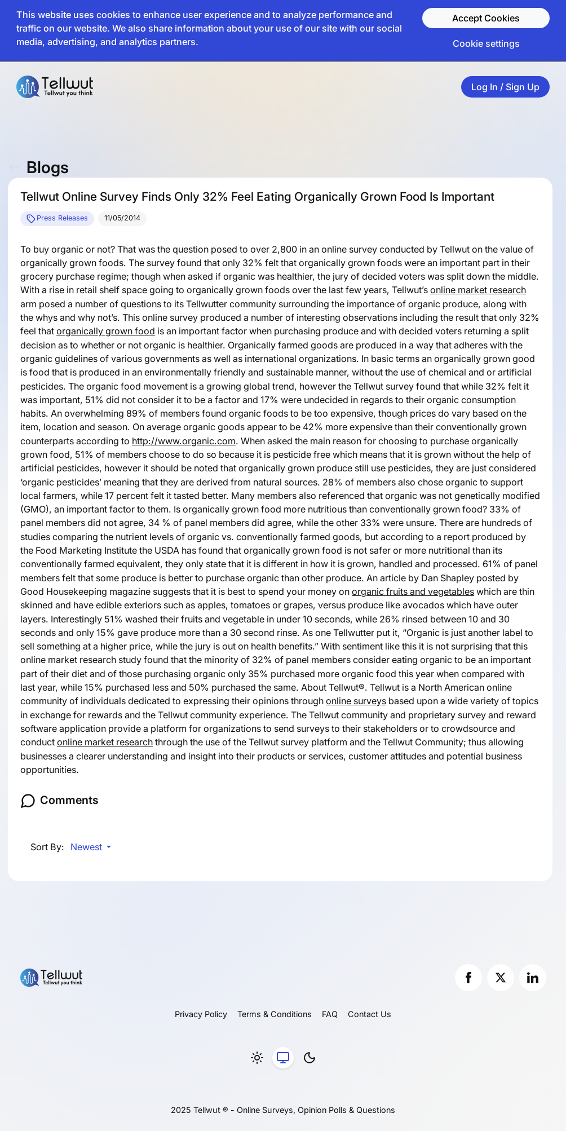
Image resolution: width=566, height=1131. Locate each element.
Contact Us (369, 1014)
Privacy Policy (201, 1014)
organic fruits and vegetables (413, 591)
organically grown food (105, 331)
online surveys (356, 700)
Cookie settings (486, 43)
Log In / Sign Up (505, 86)
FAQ (330, 1014)
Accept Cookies (486, 18)
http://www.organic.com (184, 441)
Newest (87, 846)
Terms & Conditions (274, 1014)
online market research (478, 289)
